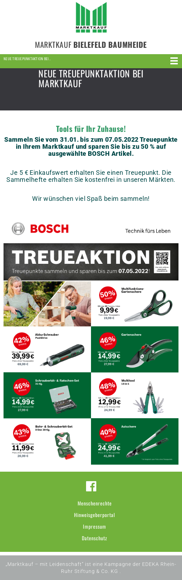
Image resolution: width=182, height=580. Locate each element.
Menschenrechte (95, 503)
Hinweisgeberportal (94, 514)
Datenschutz (94, 538)
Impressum (94, 526)
